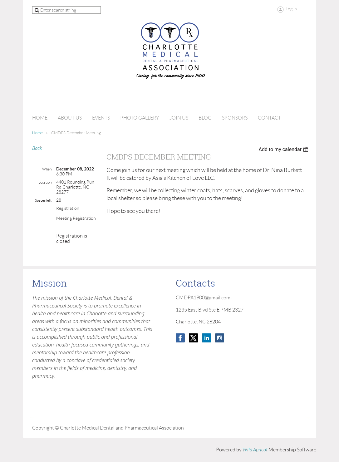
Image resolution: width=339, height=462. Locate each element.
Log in (291, 8)
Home (37, 132)
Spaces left (43, 200)
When (47, 169)
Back (37, 148)
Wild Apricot (255, 450)
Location (45, 182)
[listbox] (284, 149)
